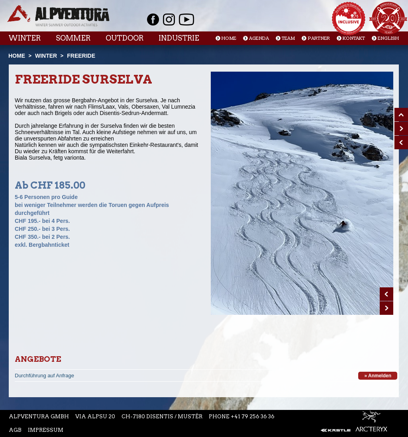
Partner (319, 38)
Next (386, 308)
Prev (386, 294)
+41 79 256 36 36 (253, 416)
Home (229, 38)
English (388, 38)
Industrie (179, 38)
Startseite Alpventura (58, 15)
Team (288, 38)
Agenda (259, 38)
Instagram (169, 19)
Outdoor (124, 38)
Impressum (45, 430)
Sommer (73, 38)
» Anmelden (377, 375)
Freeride (81, 56)
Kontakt (354, 38)
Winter (24, 38)
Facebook (153, 19)
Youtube (186, 19)
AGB (15, 430)
